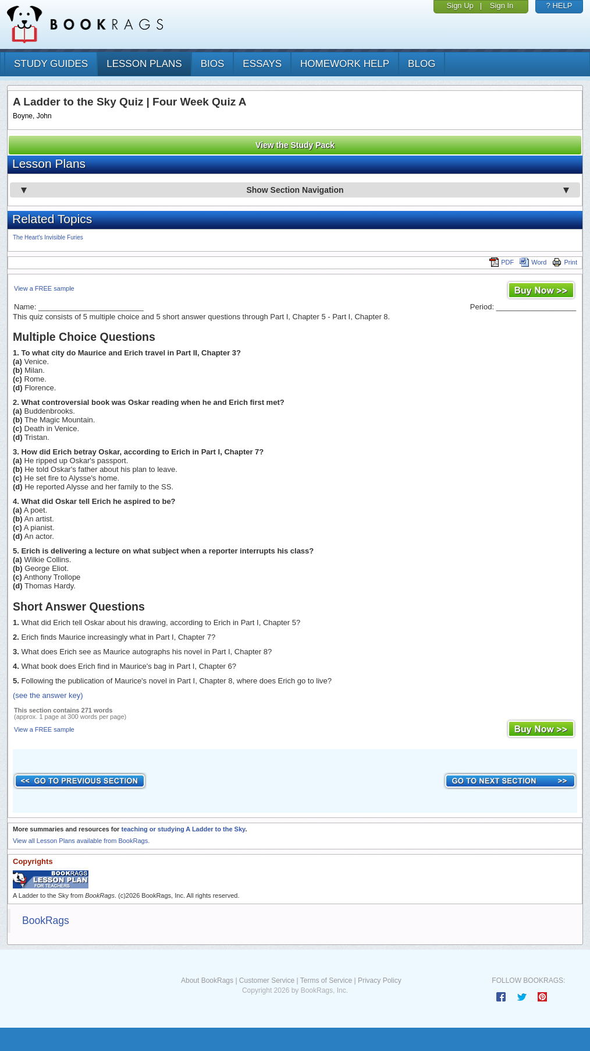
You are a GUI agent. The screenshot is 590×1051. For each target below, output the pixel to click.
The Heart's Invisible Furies (48, 237)
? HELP (559, 5)
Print (564, 262)
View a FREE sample (44, 288)
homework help (344, 63)
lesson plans (144, 63)
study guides (51, 63)
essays (262, 63)
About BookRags (207, 980)
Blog (421, 63)
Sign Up (460, 5)
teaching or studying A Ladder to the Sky (183, 829)
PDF (501, 262)
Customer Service (266, 980)
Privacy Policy (379, 980)
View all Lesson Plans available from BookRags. (81, 840)
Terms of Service (326, 980)
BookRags (45, 920)
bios (213, 63)
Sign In (501, 5)
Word (533, 262)
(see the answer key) (48, 695)
